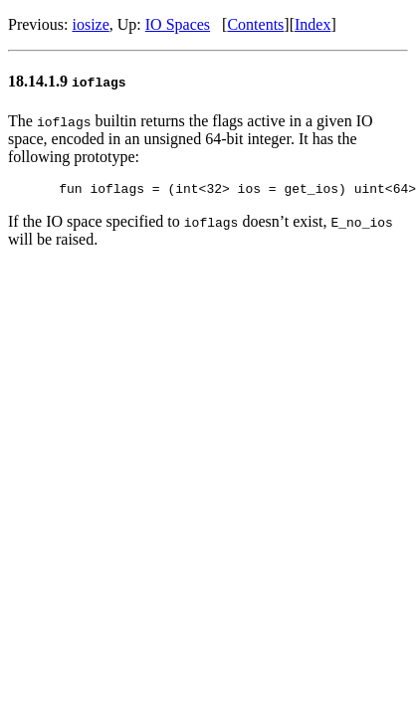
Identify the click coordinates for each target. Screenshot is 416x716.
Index (312, 24)
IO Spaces (177, 24)
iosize (90, 24)
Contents (255, 24)
